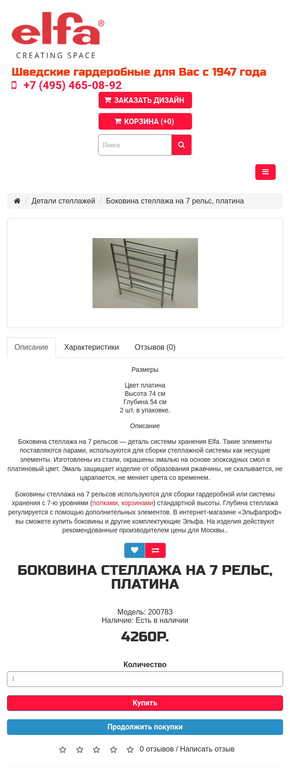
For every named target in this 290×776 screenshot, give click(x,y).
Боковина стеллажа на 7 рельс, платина (175, 201)
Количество (145, 665)
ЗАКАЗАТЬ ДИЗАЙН (149, 100)
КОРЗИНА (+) (149, 121)
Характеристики (91, 347)
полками (105, 503)
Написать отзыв (207, 749)
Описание (31, 347)
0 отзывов (157, 749)
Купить (145, 702)
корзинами (137, 503)
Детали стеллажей (63, 201)
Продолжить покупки (145, 726)
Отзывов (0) (155, 347)
